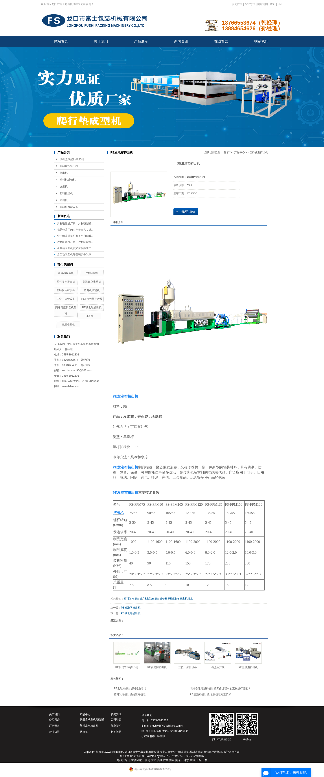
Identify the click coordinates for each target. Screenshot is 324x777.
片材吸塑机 (91, 273)
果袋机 (64, 200)
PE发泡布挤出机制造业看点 (130, 688)
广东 (165, 760)
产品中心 (239, 152)
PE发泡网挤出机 (130, 607)
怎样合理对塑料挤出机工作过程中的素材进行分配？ (220, 688)
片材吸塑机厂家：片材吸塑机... (75, 223)
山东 (204, 760)
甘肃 (153, 760)
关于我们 (101, 41)
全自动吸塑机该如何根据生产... (75, 248)
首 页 (227, 152)
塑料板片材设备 (69, 207)
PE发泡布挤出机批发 (180, 598)
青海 (147, 760)
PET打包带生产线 (91, 298)
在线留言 (221, 41)
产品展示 (141, 41)
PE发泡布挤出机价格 (155, 598)
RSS (273, 4)
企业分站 (250, 4)
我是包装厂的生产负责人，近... (75, 229)
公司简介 (54, 719)
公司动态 (116, 719)
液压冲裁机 (68, 324)
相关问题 (116, 731)
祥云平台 (165, 756)
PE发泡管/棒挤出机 (126, 667)
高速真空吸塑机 (92, 281)
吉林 (192, 760)
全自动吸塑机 (66, 273)
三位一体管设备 (66, 298)
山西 (198, 760)
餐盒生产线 (218, 667)
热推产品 (122, 760)
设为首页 (237, 4)
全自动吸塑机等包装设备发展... (75, 254)
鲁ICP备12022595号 (132, 756)
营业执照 (54, 731)
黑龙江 (179, 760)
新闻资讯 (181, 41)
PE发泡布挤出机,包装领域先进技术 (210, 694)
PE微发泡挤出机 (91, 307)
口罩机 (89, 316)
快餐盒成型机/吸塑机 (72, 159)
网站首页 (61, 41)
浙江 (159, 760)
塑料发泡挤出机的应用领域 (129, 694)
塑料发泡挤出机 (69, 166)
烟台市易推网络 (195, 756)
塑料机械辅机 (67, 179)
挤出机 (64, 172)
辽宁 (186, 760)
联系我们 (261, 41)
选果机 (64, 186)
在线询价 (185, 211)
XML (280, 4)
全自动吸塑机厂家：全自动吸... (75, 235)
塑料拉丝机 (66, 193)
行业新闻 (116, 725)
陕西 (171, 760)
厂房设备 (54, 725)
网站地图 (262, 4)
